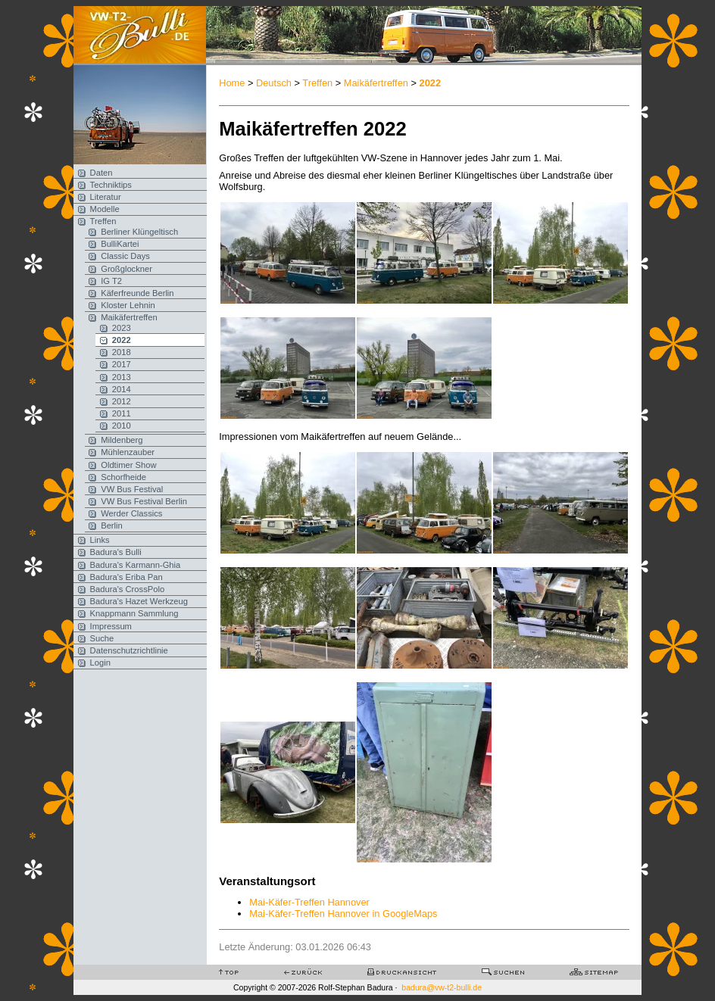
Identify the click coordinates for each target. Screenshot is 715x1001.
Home (232, 83)
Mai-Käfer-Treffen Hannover (309, 902)
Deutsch (274, 83)
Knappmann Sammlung (134, 613)
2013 (121, 377)
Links (100, 539)
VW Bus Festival (132, 489)
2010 (121, 425)
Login (100, 662)
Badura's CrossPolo (127, 589)
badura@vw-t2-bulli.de (441, 987)
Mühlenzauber (128, 452)
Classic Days (125, 255)
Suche (102, 638)
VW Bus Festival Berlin (144, 501)
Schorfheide (123, 477)
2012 (121, 401)
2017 (121, 364)
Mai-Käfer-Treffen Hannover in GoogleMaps (343, 913)
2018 (121, 352)
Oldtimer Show (128, 464)
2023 (121, 327)
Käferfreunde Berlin (137, 293)
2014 (121, 389)
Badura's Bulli (116, 552)
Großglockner (126, 268)
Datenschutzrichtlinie (129, 650)
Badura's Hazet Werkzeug (139, 601)
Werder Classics (131, 513)
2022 (121, 340)
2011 (121, 413)
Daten (101, 172)
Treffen (103, 221)
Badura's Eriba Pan (126, 577)
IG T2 (111, 280)
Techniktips (111, 184)
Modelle (105, 209)
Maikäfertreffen (129, 317)
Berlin (112, 525)
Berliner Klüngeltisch (139, 231)
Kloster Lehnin (128, 305)
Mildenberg (121, 439)
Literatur (105, 196)
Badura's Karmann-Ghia (135, 564)
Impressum (111, 626)
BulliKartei (120, 243)
